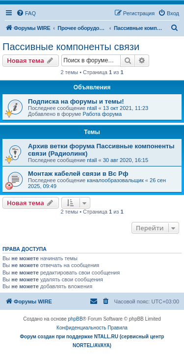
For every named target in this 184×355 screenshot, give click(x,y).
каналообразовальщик (115, 180)
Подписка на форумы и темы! (76, 101)
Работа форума (102, 114)
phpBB (75, 319)
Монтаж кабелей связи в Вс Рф (78, 173)
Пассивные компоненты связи (70, 46)
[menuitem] (26, 13)
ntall (92, 108)
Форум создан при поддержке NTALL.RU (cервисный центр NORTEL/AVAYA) (92, 341)
